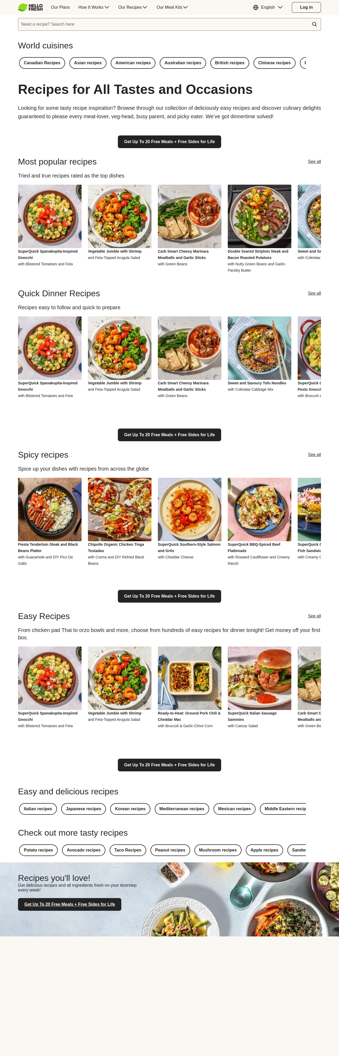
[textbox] (169, 24)
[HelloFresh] (30, 7)
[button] (269, 7)
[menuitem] (32, 7)
